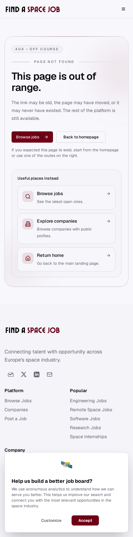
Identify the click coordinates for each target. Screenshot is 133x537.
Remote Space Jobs (91, 410)
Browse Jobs (18, 401)
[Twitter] (23, 374)
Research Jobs (85, 428)
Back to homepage (81, 137)
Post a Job (16, 419)
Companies (16, 410)
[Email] (49, 374)
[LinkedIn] (36, 374)
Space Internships (88, 437)
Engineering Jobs (88, 401)
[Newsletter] (11, 374)
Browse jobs (32, 137)
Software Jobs (85, 419)
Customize (51, 520)
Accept (85, 520)
